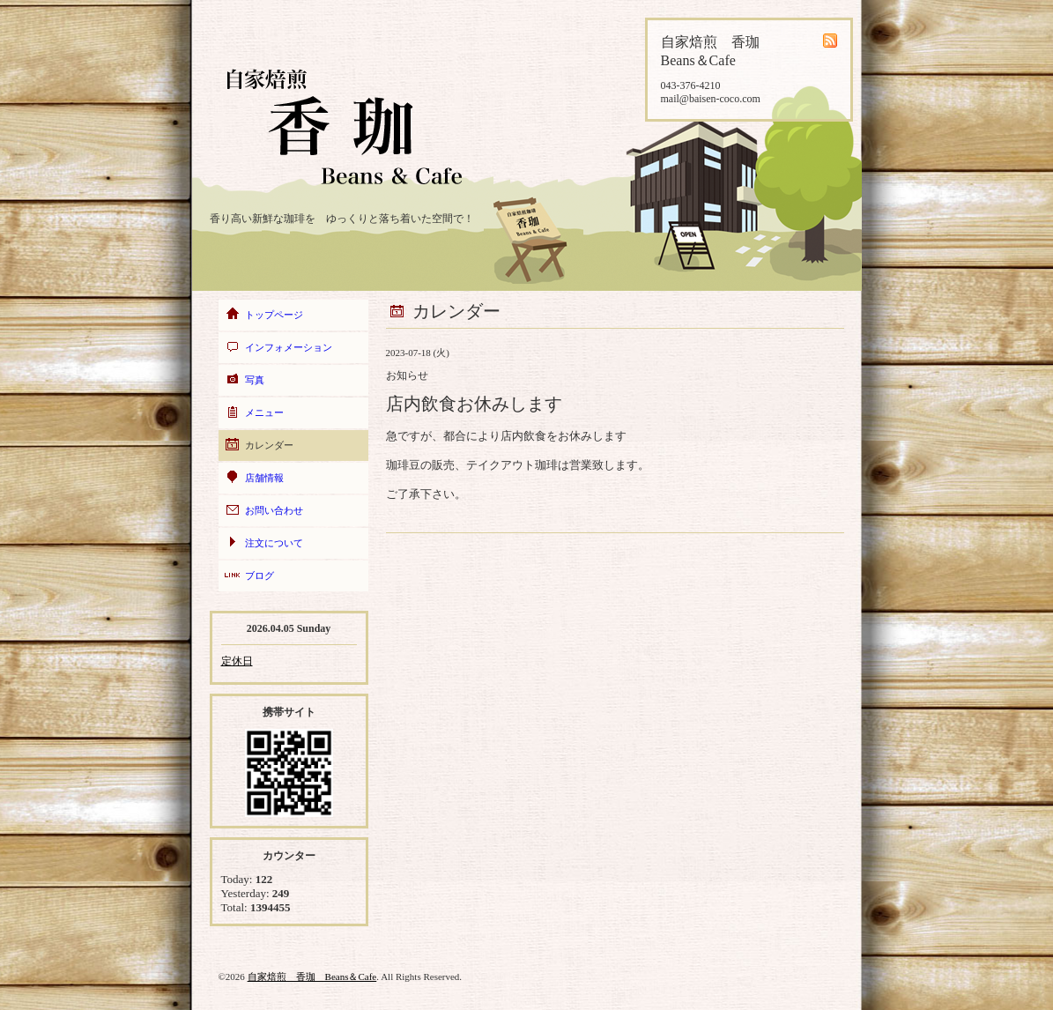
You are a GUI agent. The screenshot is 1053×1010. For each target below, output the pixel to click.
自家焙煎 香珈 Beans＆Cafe (312, 976)
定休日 (237, 661)
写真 (254, 380)
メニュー (264, 412)
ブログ (259, 575)
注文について (274, 543)
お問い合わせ (274, 510)
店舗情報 (264, 477)
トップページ (274, 314)
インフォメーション (288, 347)
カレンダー (269, 445)
